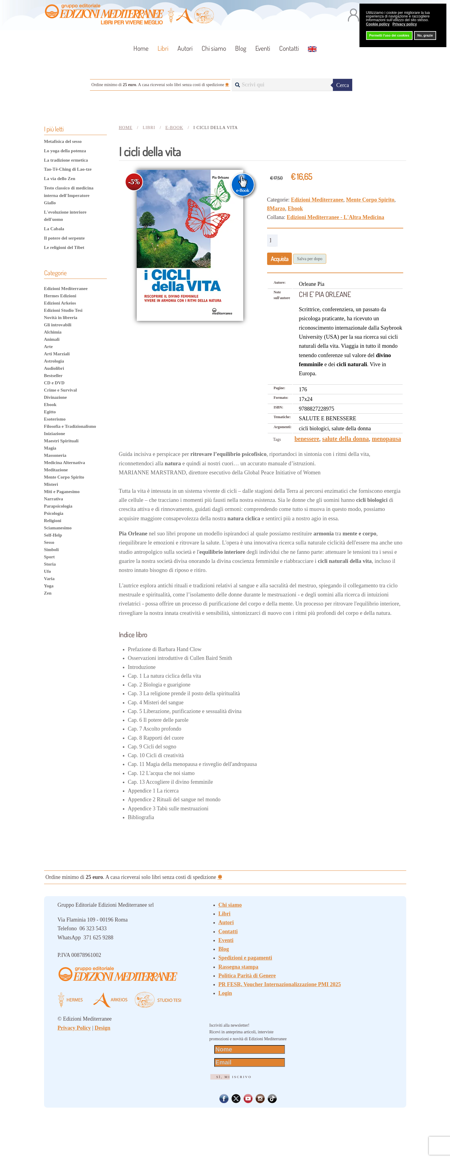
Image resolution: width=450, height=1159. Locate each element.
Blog (240, 48)
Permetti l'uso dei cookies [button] (389, 35)
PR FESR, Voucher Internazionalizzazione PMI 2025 (280, 984)
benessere (307, 438)
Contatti (289, 48)
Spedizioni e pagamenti (245, 958)
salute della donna (345, 438)
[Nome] (249, 1049)
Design (102, 1028)
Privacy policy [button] (404, 24)
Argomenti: (283, 427)
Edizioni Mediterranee (317, 200)
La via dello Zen (59, 178)
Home (140, 48)
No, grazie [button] (425, 35)
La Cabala (54, 228)
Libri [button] (163, 48)
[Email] (249, 1062)
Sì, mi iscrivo (234, 1077)
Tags (277, 439)
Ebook (295, 208)
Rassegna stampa (239, 967)
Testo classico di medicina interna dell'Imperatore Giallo (69, 195)
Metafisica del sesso (63, 141)
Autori (185, 48)
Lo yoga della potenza (65, 150)
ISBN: (278, 407)
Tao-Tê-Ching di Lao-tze (68, 169)
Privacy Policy (74, 1028)
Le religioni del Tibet (64, 247)
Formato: (281, 397)
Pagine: (280, 388)
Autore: (280, 282)
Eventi (262, 48)
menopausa (386, 438)
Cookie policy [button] (378, 24)
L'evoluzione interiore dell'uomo (65, 216)
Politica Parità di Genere (247, 976)
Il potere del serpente (64, 238)
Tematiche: (282, 417)
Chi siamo (214, 48)
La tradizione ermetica (66, 160)
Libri (225, 914)
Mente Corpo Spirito (370, 200)
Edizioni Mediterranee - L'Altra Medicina (335, 217)
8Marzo (276, 208)
